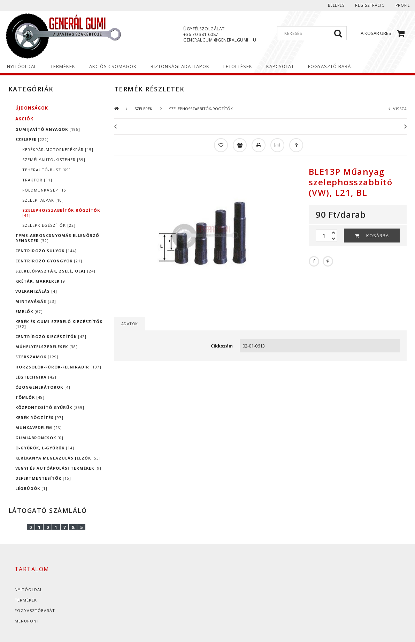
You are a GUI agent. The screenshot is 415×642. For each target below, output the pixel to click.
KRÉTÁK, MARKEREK (41, 281)
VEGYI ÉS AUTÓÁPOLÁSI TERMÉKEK (58, 468)
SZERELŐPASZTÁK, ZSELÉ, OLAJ (55, 271)
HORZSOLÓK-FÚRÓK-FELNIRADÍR (58, 366)
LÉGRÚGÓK (31, 488)
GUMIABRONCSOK (39, 437)
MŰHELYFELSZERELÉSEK (46, 346)
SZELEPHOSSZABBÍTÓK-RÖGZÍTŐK (61, 213)
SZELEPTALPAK (43, 200)
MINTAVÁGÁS (35, 301)
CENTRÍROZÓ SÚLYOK (46, 250)
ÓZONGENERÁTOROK (42, 387)
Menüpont (27, 621)
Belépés (336, 5)
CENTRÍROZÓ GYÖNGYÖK (48, 260)
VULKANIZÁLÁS (36, 291)
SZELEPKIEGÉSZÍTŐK (49, 225)
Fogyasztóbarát (35, 610)
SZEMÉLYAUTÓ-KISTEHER (53, 159)
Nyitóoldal (29, 589)
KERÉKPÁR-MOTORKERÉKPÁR (57, 149)
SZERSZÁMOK (37, 356)
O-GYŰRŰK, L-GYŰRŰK (44, 447)
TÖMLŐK (30, 397)
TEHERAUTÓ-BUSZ (46, 169)
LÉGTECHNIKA (35, 377)
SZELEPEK (32, 139)
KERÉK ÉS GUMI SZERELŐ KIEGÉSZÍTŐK (58, 324)
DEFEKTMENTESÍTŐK (43, 478)
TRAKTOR (37, 179)
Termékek (26, 600)
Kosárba (377, 235)
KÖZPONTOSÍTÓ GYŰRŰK (49, 407)
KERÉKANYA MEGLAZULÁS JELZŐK (58, 458)
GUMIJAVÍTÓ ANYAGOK (47, 129)
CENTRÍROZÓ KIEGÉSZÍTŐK (50, 336)
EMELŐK (29, 311)
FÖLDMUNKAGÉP (45, 190)
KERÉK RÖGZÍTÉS (39, 417)
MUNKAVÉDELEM (38, 427)
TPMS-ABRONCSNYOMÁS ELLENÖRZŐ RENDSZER (57, 238)
